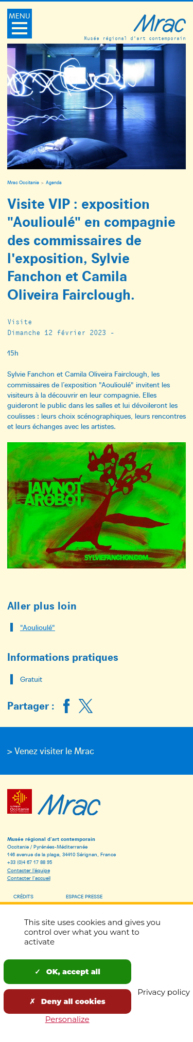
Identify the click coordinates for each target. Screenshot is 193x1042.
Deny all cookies (67, 1001)
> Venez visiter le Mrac (50, 750)
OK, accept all (67, 971)
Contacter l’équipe (28, 870)
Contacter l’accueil (28, 877)
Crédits (23, 896)
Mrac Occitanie (23, 182)
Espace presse (84, 896)
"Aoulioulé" (37, 627)
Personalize (67, 1019)
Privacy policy (163, 992)
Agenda (54, 182)
